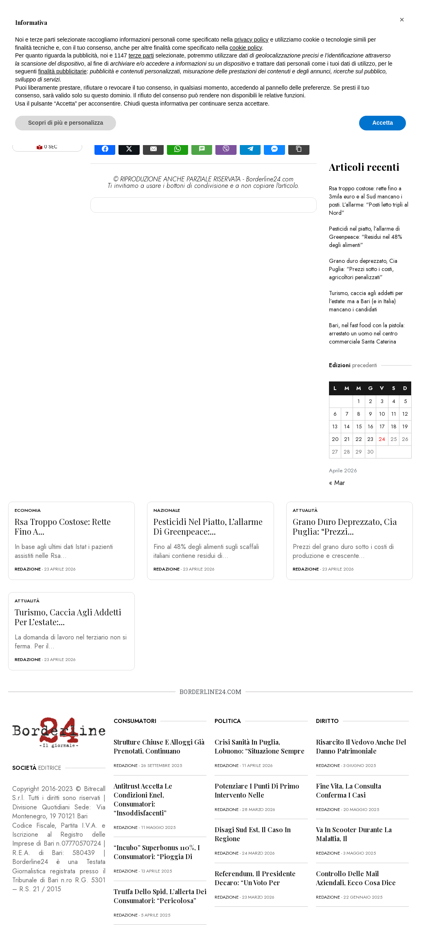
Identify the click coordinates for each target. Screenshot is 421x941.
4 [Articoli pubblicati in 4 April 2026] (393, 401)
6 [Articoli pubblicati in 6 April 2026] (335, 414)
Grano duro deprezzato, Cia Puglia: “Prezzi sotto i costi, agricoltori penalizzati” (363, 269)
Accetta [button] (382, 122)
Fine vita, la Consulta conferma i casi (348, 790)
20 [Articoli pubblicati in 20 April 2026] (335, 439)
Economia (28, 510)
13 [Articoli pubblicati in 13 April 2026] (335, 426)
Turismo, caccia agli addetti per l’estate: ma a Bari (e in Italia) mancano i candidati (366, 301)
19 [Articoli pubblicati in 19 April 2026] (405, 426)
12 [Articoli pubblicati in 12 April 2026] (405, 414)
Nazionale (166, 510)
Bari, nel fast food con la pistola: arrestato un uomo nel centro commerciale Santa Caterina (367, 333)
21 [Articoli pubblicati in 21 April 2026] (347, 439)
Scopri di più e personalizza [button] (65, 122)
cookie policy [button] (246, 47)
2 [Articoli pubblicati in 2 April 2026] (370, 401)
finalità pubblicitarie (62, 71)
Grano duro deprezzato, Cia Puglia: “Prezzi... (345, 526)
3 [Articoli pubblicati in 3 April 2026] (382, 401)
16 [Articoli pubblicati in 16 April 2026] (370, 426)
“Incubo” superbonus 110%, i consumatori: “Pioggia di (157, 852)
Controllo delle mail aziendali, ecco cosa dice (356, 878)
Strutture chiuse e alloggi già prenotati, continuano (159, 746)
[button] (401, 19)
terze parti (141, 55)
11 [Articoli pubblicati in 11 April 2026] (393, 414)
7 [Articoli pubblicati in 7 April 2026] (347, 414)
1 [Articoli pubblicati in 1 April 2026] (358, 401)
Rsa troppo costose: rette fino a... (63, 526)
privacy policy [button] (252, 39)
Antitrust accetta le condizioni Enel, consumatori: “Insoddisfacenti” (143, 799)
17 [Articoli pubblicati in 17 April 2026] (382, 426)
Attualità (305, 510)
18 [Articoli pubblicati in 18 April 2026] (394, 426)
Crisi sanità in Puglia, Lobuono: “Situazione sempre (260, 746)
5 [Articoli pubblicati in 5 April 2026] (405, 401)
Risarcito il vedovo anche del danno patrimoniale (361, 746)
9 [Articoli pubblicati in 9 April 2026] (370, 414)
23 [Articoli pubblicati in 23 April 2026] (370, 439)
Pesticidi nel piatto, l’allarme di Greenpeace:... (208, 526)
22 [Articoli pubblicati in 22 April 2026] (358, 439)
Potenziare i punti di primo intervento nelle (257, 790)
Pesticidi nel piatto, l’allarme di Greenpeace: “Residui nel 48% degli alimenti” (365, 237)
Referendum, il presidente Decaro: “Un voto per (255, 878)
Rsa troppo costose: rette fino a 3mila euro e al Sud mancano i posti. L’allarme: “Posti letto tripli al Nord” (368, 200)
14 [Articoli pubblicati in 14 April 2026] (347, 426)
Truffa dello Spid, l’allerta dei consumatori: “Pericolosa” (160, 896)
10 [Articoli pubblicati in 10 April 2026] (382, 414)
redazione (28, 569)
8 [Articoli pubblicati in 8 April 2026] (358, 414)
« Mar (337, 482)
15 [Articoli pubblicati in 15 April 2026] (359, 426)
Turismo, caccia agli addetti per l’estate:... (68, 616)
